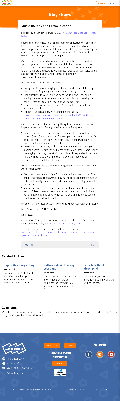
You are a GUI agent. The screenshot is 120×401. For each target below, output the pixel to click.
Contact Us (52, 345)
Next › (93, 245)
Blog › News (60, 14)
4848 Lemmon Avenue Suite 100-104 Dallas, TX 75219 (20, 370)
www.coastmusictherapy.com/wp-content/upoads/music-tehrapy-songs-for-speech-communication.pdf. (58, 233)
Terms (56, 389)
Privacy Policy (47, 389)
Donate (101, 3)
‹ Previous (28, 245)
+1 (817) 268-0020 (16, 363)
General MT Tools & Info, (73, 32)
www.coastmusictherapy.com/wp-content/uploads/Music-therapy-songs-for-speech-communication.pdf (59, 116)
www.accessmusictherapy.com (65, 223)
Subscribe (60, 363)
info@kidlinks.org (15, 358)
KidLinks (14, 349)
